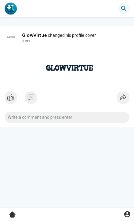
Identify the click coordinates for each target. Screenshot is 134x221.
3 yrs (26, 41)
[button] (123, 8)
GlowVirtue (34, 35)
